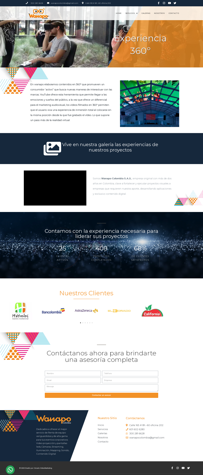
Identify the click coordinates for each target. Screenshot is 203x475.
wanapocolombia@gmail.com (64, 3)
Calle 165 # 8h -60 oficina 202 (98, 3)
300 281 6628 (37, 3)
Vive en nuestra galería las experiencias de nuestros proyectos (110, 147)
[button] (123, 104)
